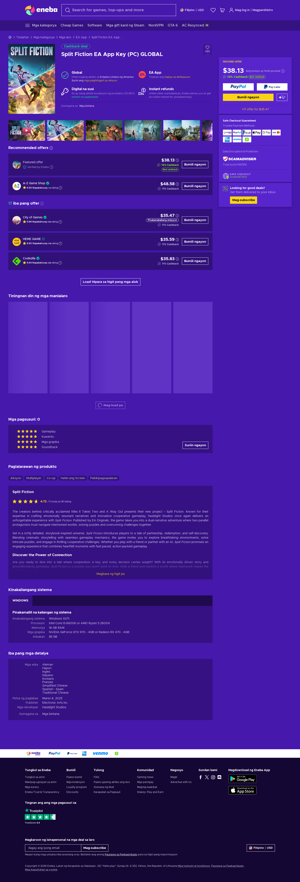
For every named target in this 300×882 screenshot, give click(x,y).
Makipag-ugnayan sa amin (40, 782)
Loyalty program (76, 787)
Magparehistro (262, 10)
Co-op (51, 478)
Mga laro (65, 37)
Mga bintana (50, 714)
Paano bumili (74, 777)
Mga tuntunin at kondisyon (194, 866)
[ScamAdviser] (239, 159)
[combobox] (119, 10)
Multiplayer (33, 478)
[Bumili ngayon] (238, 87)
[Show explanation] (60, 188)
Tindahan (22, 37)
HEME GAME (32, 239)
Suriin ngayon (195, 445)
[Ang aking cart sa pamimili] (222, 10)
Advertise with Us (180, 782)
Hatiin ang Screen (73, 478)
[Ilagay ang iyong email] (53, 848)
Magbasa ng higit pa (110, 574)
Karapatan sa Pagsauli (107, 792)
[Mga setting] (192, 10)
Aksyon (15, 478)
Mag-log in (239, 10)
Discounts (72, 792)
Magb (173, 777)
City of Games (32, 217)
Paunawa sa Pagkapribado (121, 854)
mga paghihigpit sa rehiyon (100, 80)
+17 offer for (255, 109)
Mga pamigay (145, 782)
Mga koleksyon (75, 782)
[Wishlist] (213, 10)
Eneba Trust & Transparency (42, 792)
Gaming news (145, 777)
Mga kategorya (44, 37)
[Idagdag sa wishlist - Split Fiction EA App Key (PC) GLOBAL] (207, 50)
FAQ (96, 777)
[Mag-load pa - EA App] (142, 75)
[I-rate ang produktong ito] (26, 501)
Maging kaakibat (147, 787)
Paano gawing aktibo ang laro (112, 782)
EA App (81, 37)
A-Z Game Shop (34, 183)
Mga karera (32, 787)
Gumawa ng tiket (104, 787)
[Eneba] (41, 10)
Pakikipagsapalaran (103, 478)
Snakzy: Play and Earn (150, 792)
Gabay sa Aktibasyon (177, 77)
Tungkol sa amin (35, 777)
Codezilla (29, 258)
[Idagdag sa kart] (282, 97)
